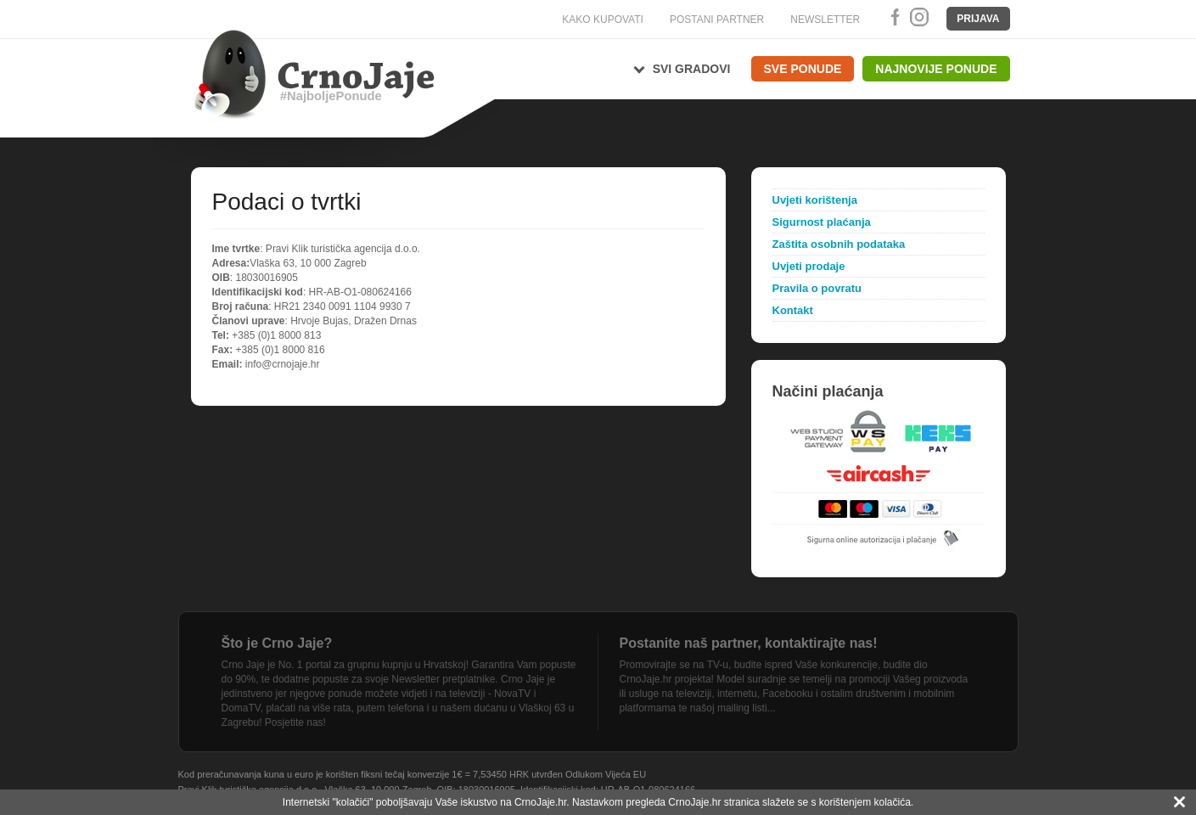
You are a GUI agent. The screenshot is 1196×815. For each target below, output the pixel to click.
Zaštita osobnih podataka (839, 244)
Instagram (918, 17)
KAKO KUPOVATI (602, 19)
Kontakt (792, 310)
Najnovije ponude (936, 69)
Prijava (978, 19)
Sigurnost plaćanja (821, 222)
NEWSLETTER (825, 19)
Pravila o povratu (817, 288)
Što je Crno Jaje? (277, 643)
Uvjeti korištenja (814, 199)
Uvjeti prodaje (808, 266)
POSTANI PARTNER (717, 19)
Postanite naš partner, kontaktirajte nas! (749, 643)
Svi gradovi (692, 69)
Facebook (892, 17)
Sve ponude (803, 69)
